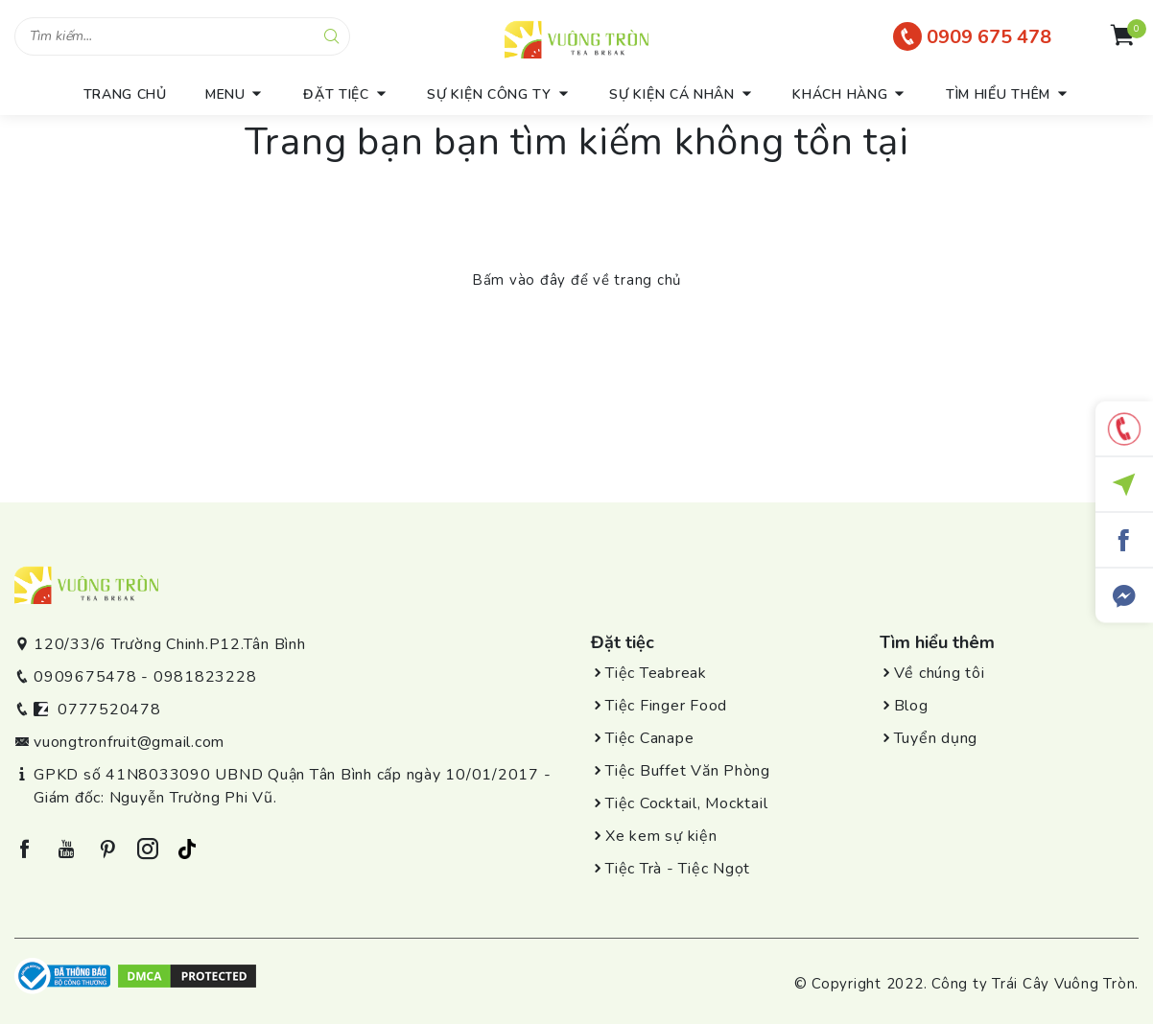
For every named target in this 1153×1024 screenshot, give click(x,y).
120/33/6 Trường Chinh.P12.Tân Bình (170, 644)
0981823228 (205, 676)
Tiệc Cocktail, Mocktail (686, 803)
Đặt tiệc (336, 95)
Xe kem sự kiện (661, 836)
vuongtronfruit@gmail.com (129, 742)
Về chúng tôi (939, 673)
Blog (911, 705)
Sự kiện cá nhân (672, 95)
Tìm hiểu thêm (998, 95)
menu (225, 95)
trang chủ (125, 95)
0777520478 (109, 709)
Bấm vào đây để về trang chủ (576, 280)
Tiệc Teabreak (656, 673)
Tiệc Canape (649, 738)
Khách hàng (839, 95)
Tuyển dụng (936, 738)
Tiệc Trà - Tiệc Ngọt (677, 868)
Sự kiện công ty (489, 95)
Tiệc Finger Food (666, 705)
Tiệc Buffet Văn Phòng (687, 770)
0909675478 (85, 676)
